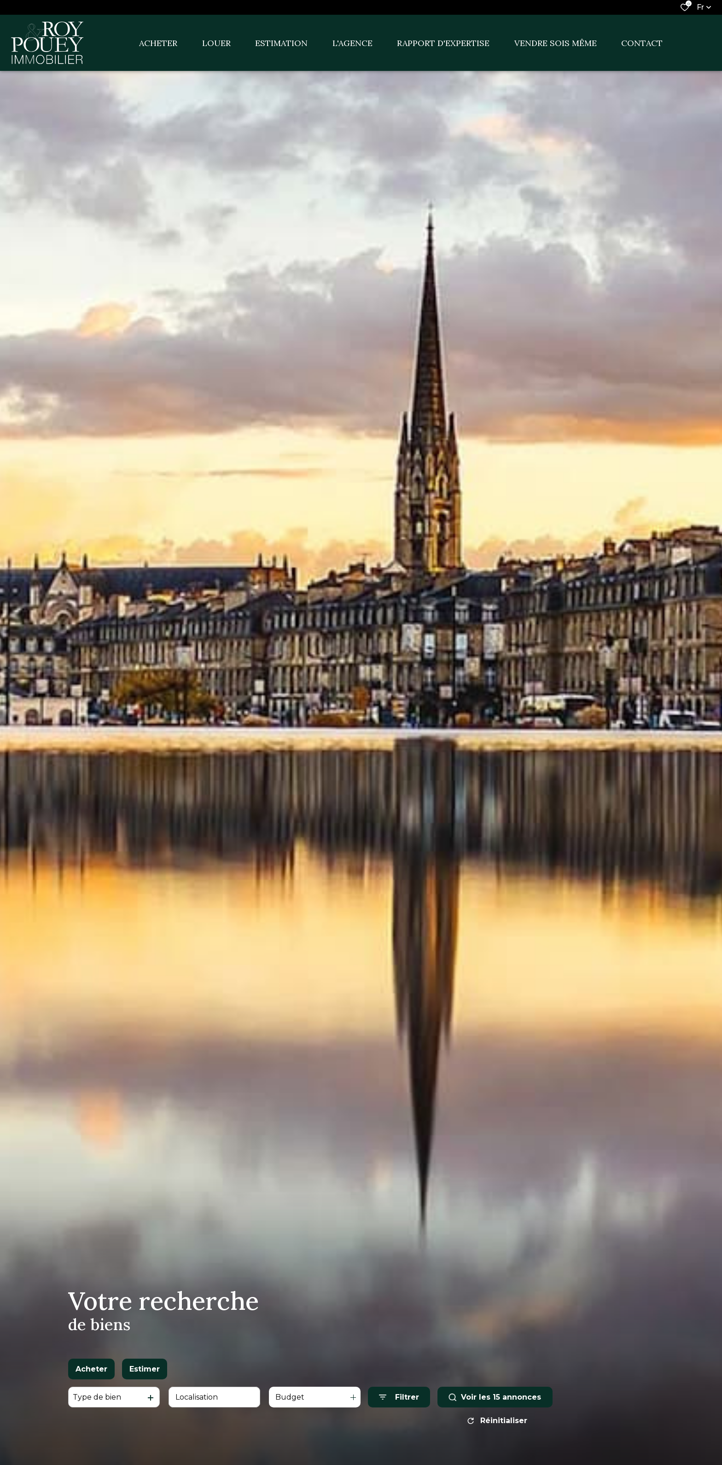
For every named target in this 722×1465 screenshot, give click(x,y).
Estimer (144, 1369)
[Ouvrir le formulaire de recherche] (399, 1397)
